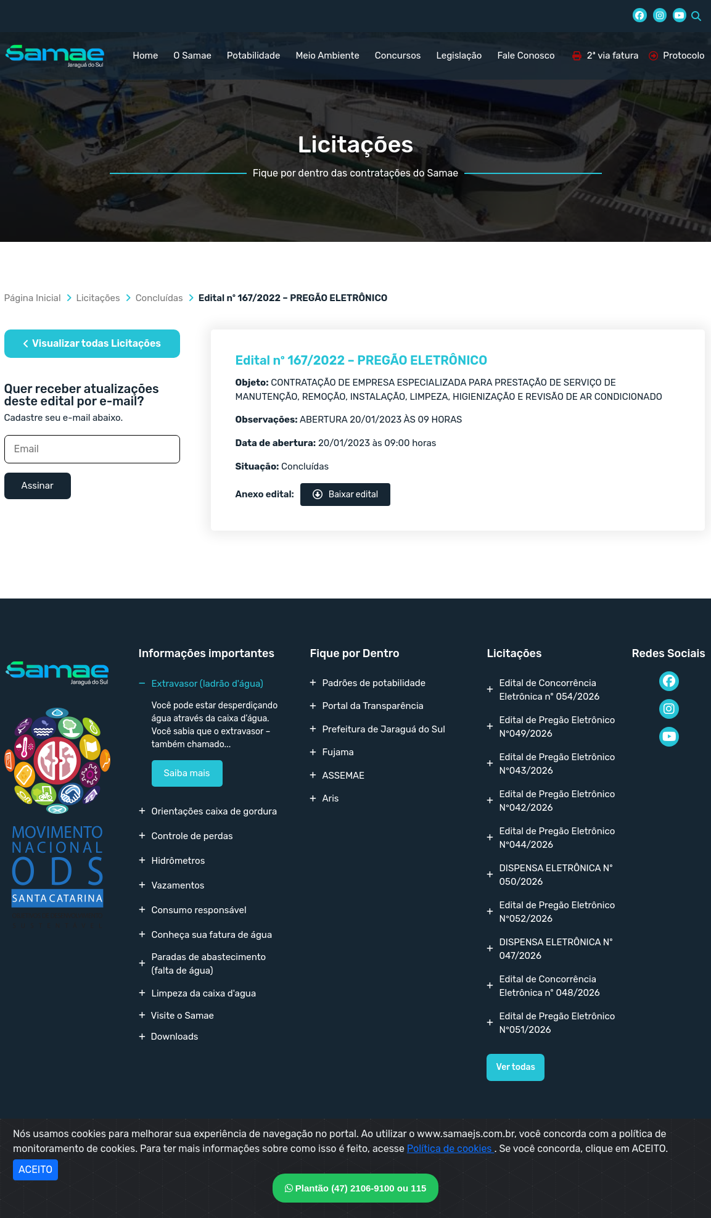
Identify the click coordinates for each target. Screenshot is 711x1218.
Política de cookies (451, 1148)
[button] (696, 16)
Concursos (398, 55)
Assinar (38, 485)
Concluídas (159, 298)
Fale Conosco (525, 55)
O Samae (192, 55)
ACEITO (35, 1169)
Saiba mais (187, 773)
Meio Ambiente (327, 55)
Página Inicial (32, 298)
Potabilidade (254, 55)
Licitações (98, 298)
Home (145, 55)
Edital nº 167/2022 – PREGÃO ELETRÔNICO (362, 360)
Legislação (459, 55)
